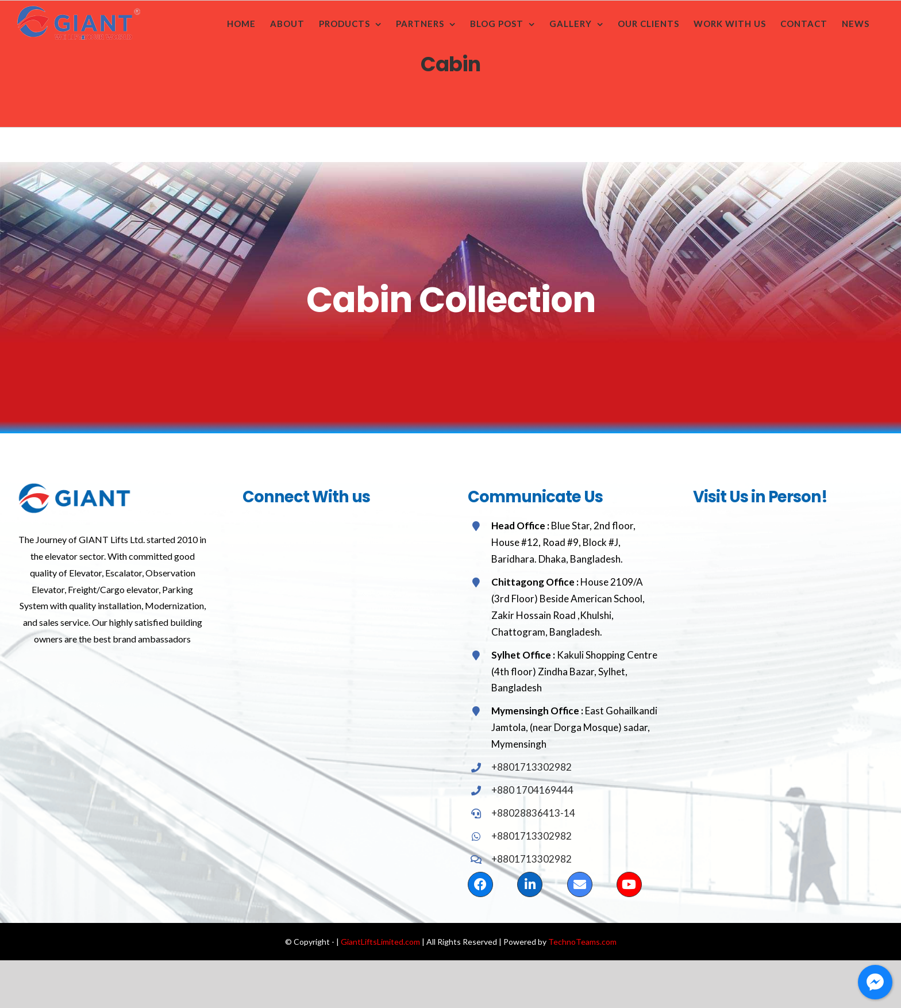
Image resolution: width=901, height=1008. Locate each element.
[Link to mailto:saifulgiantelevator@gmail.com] (579, 884)
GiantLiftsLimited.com (380, 942)
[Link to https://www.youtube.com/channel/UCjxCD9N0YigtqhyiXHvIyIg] (629, 884)
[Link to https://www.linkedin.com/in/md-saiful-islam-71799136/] (529, 884)
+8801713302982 (531, 767)
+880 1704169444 (532, 790)
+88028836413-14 (533, 813)
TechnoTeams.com (582, 942)
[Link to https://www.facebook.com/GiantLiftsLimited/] (480, 884)
